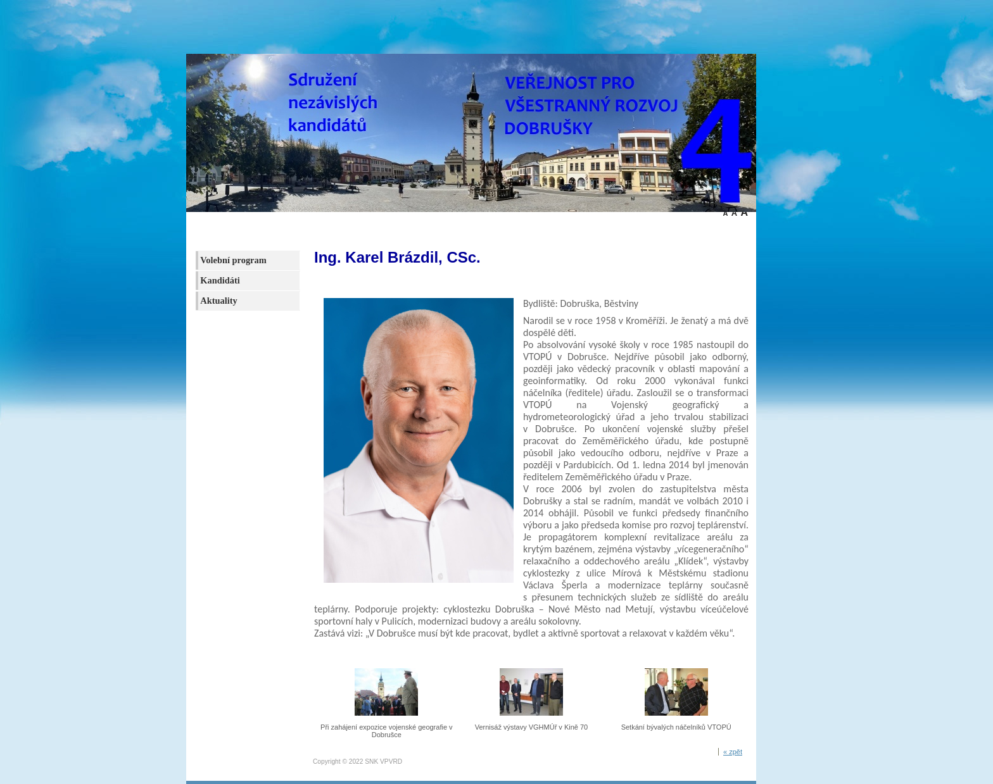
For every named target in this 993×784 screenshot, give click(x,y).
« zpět (732, 752)
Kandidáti (219, 280)
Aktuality (218, 301)
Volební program (233, 260)
